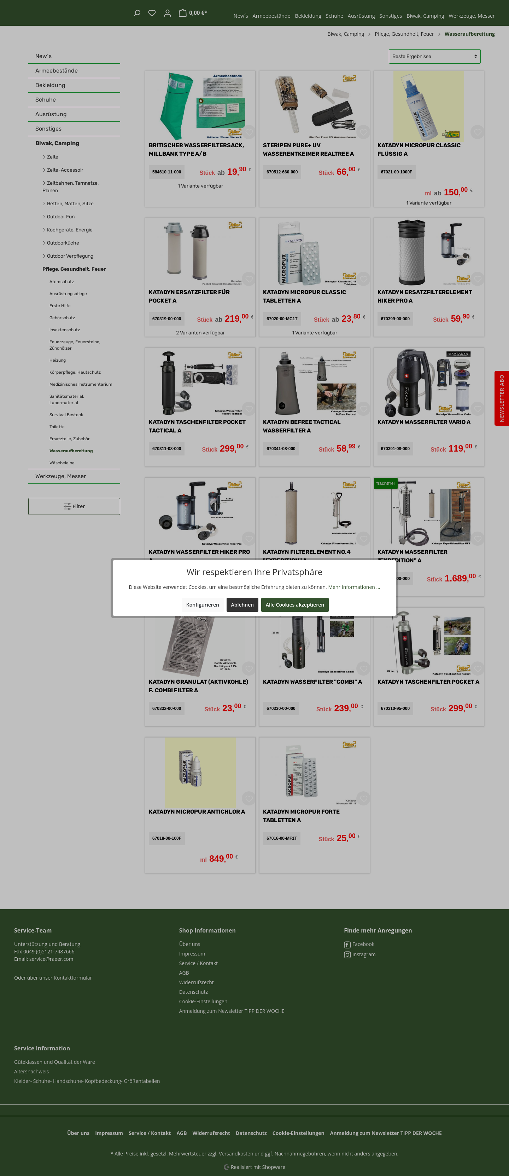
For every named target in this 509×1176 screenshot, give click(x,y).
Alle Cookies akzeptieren (295, 604)
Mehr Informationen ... (354, 587)
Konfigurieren (202, 604)
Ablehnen (242, 604)
